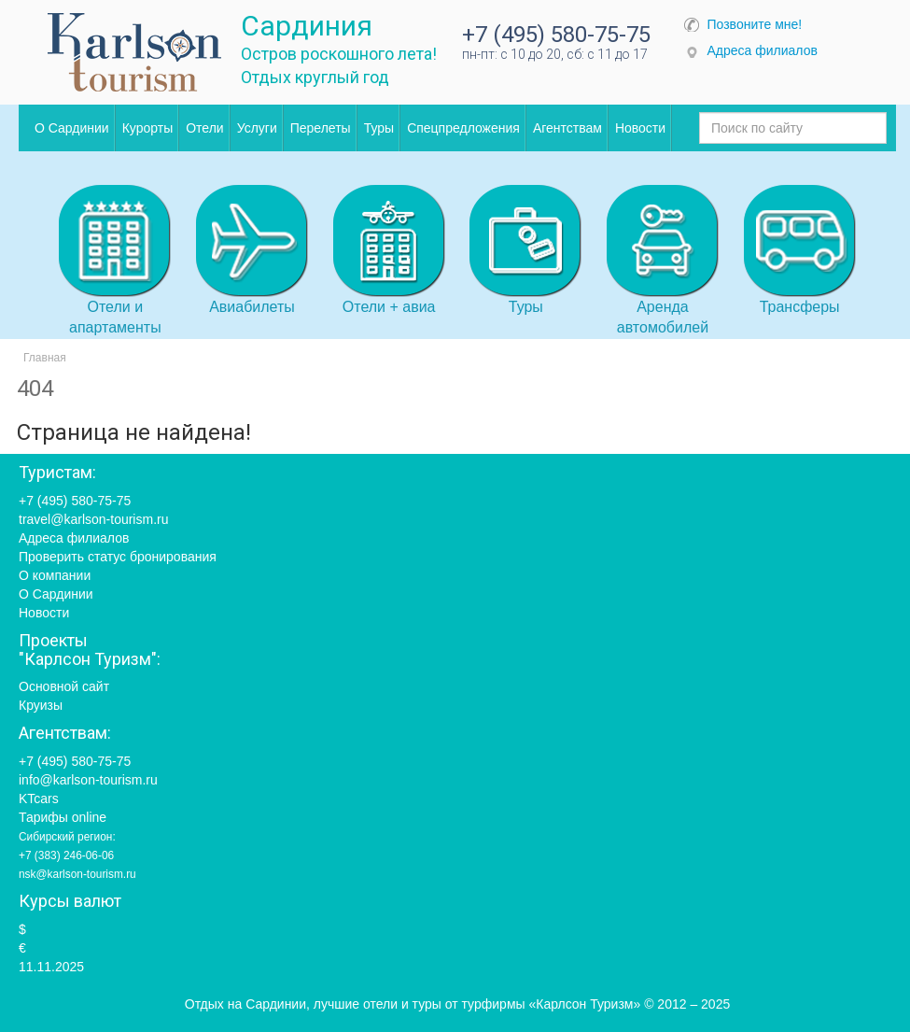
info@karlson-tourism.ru (88, 779)
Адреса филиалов (762, 50)
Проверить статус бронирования (118, 556)
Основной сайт (64, 686)
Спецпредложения (463, 127)
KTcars (39, 798)
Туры (379, 127)
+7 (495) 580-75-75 (556, 34)
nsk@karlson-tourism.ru (77, 874)
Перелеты (320, 127)
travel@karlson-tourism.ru (93, 519)
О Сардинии (72, 127)
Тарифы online (62, 817)
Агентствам (567, 127)
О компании (55, 575)
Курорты (148, 127)
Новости (640, 127)
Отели (204, 127)
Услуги (257, 127)
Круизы (41, 705)
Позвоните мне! (755, 24)
